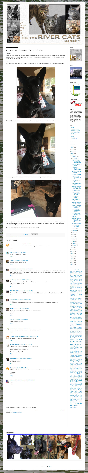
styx (77, 372)
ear (77, 303)
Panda (75, 348)
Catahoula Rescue (73, 291)
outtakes (77, 347)
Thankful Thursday (74, 379)
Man (75, 337)
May (74, 238)
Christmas (72, 295)
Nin (77, 346)
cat (81, 290)
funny (75, 316)
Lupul (81, 336)
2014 (72, 256)
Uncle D (71, 396)
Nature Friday (74, 344)
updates (76, 396)
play (78, 354)
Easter (80, 303)
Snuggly (78, 369)
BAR (77, 276)
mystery (71, 342)
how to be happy (75, 328)
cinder (77, 295)
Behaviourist (76, 279)
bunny (79, 284)
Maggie (71, 337)
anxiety (80, 272)
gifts (75, 317)
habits (71, 321)
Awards (72, 136)
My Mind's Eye (13, 279)
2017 (72, 251)
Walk (71, 399)
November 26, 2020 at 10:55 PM (25, 358)
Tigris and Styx (78, 385)
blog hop (74, 283)
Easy (71, 305)
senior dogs (76, 364)
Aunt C (71, 273)
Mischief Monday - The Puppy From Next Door (76, 193)
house (71, 328)
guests (77, 319)
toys (71, 389)
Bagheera (72, 276)
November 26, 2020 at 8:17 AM (21, 260)
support (71, 373)
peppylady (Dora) (14, 358)
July (73, 234)
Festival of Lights (77, 309)
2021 (72, 153)
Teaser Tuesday (73, 376)
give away (78, 317)
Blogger (49, 466)
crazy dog (80, 298)
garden (80, 315)
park (78, 348)
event (81, 305)
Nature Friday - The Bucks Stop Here (76, 214)
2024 (72, 147)
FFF (81, 309)
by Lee (80, 286)
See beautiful (76, 361)
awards (71, 275)
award (80, 273)
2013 (72, 258)
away (75, 275)
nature (80, 342)
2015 (72, 255)
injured (74, 332)
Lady (81, 332)
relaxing (74, 359)
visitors (74, 398)
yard (71, 407)
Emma (77, 305)
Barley (80, 276)
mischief (72, 339)
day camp (72, 299)
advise (71, 271)
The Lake (78, 380)
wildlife (71, 402)
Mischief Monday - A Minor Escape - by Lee (76, 177)
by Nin (74, 287)
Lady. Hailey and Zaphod (76, 333)
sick (81, 367)
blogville (77, 283)
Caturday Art (79, 292)
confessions (72, 297)
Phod (76, 352)
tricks (71, 392)
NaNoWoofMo (76, 342)
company (80, 295)
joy (76, 332)
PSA (71, 357)
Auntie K (76, 273)
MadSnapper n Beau (14, 268)
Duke (11, 252)
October (74, 228)
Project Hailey (79, 356)
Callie (76, 290)
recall (71, 359)
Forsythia (12, 260)
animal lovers (79, 271)
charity (80, 294)
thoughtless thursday (78, 383)
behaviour (75, 277)
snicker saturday (73, 369)
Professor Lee (72, 356)
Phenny (71, 352)
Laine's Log (72, 335)
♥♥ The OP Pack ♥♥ (14, 344)
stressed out (72, 372)
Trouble (75, 392)
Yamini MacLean (13, 299)
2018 (72, 249)
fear (79, 306)
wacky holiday (79, 398)
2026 (72, 144)
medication (80, 337)
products (80, 355)
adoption (75, 269)
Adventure (79, 269)
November (75, 158)
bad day (79, 275)
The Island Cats (13, 328)
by (81, 284)
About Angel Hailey (75, 129)
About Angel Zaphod (75, 130)
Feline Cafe (75, 307)
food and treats (78, 312)
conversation (72, 298)
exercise (71, 306)
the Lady (73, 380)
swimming (75, 373)
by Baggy (72, 286)
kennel (78, 332)
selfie (77, 363)
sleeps (81, 368)
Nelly (81, 344)
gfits (73, 317)
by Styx (78, 287)
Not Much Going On (76, 174)
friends (78, 314)
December (75, 156)
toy (81, 388)
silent (71, 368)
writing (81, 405)
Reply (11, 248)
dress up (75, 303)
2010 (72, 264)
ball (75, 276)
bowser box (76, 284)
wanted (78, 399)
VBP (79, 396)
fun (81, 314)
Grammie (74, 318)
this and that (75, 381)
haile (75, 321)
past (81, 348)
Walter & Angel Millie (14, 290)
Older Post (62, 410)
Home (36, 410)
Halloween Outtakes (76, 223)
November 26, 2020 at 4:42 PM (31, 336)
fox (70, 313)
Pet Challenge (75, 351)
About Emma (74, 138)
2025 (72, 145)
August (74, 232)
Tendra (77, 376)
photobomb (80, 352)
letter (76, 336)
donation (78, 302)
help (71, 327)
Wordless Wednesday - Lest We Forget (76, 203)
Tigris (73, 385)
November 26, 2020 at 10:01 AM (23, 279)
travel (80, 391)
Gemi (71, 317)
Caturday (74, 292)
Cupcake (12, 367)
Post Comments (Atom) (17, 412)
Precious (72, 355)
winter (80, 402)
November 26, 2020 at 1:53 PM (22, 308)
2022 (72, 151)
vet (81, 396)
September (75, 230)
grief (77, 318)
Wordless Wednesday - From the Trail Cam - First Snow (76, 187)
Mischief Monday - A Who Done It (76, 226)
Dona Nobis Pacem (73, 302)
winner (76, 402)
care (79, 290)
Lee (70, 336)
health (80, 325)
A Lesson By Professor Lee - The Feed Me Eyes (76, 168)
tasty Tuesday (78, 375)
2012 (72, 260)
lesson (73, 336)
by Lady (76, 286)
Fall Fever (74, 216)
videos (71, 398)
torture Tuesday (77, 388)
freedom (74, 314)
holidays (80, 327)
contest (80, 297)
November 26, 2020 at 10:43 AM (26, 290)
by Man (71, 287)
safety (71, 361)
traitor (76, 391)
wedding (76, 400)
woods (71, 403)
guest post (72, 319)
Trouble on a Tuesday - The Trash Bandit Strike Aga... (76, 206)
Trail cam (75, 389)
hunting (77, 329)
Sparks (72, 371)
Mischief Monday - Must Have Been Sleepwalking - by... (77, 161)
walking (74, 399)
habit (81, 319)
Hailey (80, 321)
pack (81, 347)
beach (71, 277)
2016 (72, 253)
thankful (80, 377)
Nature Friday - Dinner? (75, 197)
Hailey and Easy (73, 323)
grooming (80, 318)
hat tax (76, 325)
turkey (76, 395)
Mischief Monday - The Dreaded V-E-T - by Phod (77, 210)
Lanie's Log (79, 335)
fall (77, 306)
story (81, 371)
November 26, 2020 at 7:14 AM (19, 252)
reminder (71, 360)
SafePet (80, 360)
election (74, 305)
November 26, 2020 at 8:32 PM (25, 344)
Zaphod (74, 407)
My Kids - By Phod (76, 190)
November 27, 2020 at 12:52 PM (27, 380)
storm (79, 371)
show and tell (77, 367)
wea (81, 399)
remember (80, 359)
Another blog (73, 272)
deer (81, 299)
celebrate (72, 294)
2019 (72, 247)
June (74, 236)
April (74, 239)
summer (80, 372)
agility (74, 271)
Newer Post (9, 410)
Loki (78, 336)
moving (80, 341)
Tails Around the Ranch (15, 380)
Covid (76, 298)
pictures (74, 354)
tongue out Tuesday (74, 387)
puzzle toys (74, 357)
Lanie (76, 335)
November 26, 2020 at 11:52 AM (24, 299)
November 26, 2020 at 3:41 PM (21, 319)
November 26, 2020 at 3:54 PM (24, 328)
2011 (72, 262)
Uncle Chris (80, 395)
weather (71, 400)
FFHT (71, 310)
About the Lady (74, 135)
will (74, 402)
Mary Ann (12, 319)
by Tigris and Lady (76, 288)
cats (71, 292)
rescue (75, 360)
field (73, 310)
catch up (80, 291)
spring (76, 371)
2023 (72, 149)
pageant (71, 348)
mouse (77, 341)
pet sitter (80, 351)
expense (74, 306)
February (75, 243)
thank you (75, 377)
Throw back (72, 384)
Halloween (79, 324)
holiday (74, 327)
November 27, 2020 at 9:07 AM (20, 367)
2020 (72, 155)
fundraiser (72, 315)
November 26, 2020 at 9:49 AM (26, 268)
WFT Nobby (12, 308)
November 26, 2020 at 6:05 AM (24, 244)
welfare (80, 400)
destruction (72, 301)
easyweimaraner (13, 244)
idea (75, 331)
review (77, 360)
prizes (76, 355)
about (72, 269)
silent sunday (75, 368)
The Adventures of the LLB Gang (17, 336)
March (74, 241)
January (74, 245)
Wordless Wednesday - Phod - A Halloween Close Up (76, 220)
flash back (76, 310)
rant (81, 357)
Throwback (77, 384)
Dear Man (77, 299)
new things (72, 346)
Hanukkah (72, 325)
